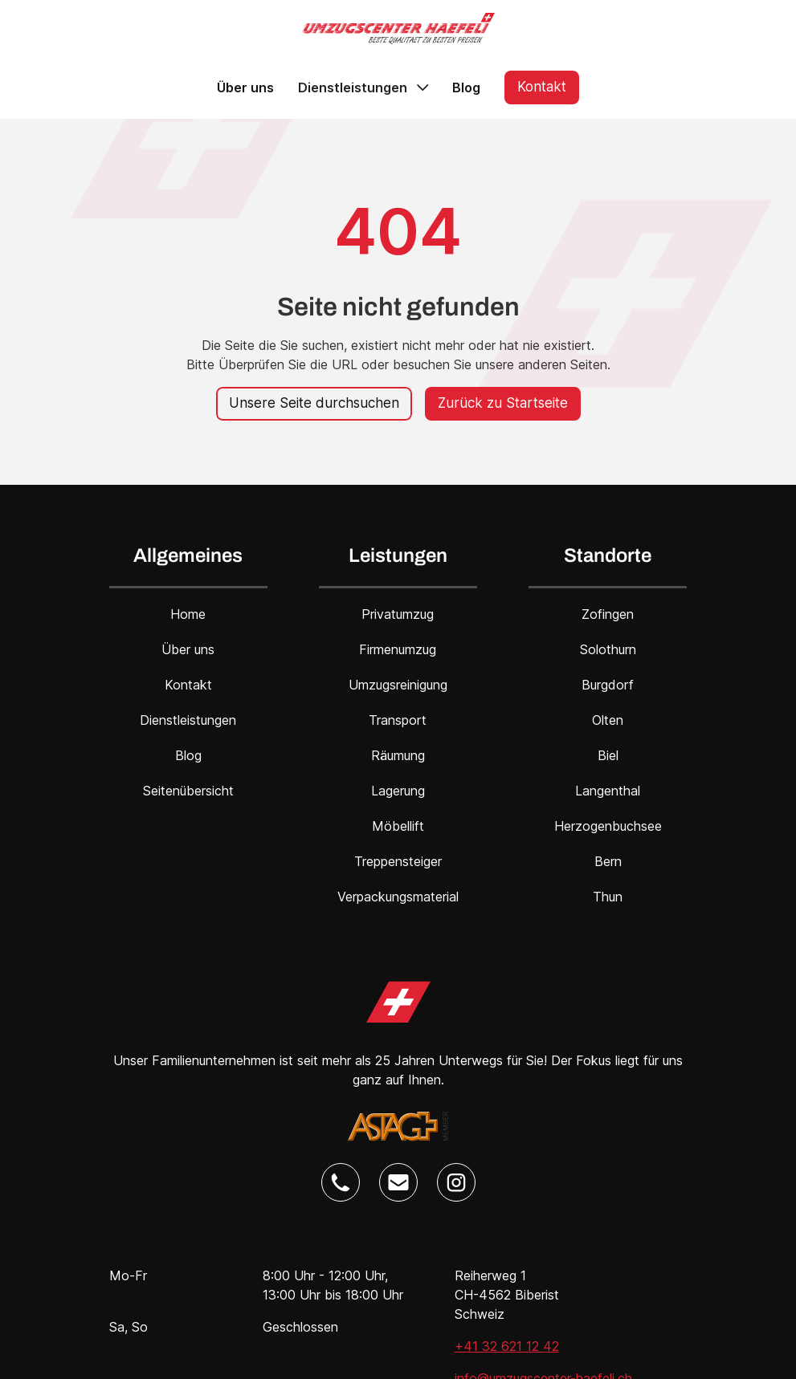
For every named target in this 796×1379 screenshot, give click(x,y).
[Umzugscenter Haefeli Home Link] (398, 1002)
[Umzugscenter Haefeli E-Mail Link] (398, 1182)
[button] (363, 87)
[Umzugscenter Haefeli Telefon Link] (340, 1182)
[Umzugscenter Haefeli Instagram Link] (456, 1182)
